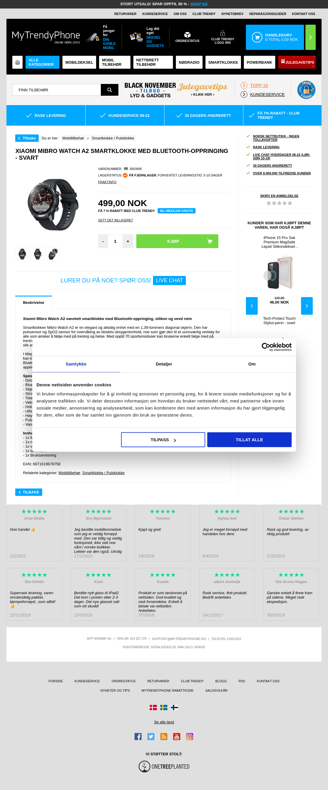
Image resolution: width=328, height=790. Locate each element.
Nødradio (189, 62)
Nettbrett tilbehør (147, 62)
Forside (55, 681)
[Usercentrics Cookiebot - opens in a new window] (266, 347)
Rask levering (262, 147)
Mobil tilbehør (111, 62)
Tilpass (163, 439)
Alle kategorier (41, 62)
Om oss (180, 14)
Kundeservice (155, 14)
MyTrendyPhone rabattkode (168, 690)
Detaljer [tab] (164, 363)
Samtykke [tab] (76, 363)
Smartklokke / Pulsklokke (103, 473)
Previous (252, 306)
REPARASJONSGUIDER (267, 14)
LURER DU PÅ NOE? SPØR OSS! (123, 280)
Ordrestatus (124, 681)
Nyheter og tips (115, 690)
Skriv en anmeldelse (279, 196)
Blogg (221, 681)
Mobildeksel (79, 62)
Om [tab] (252, 363)
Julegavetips (299, 62)
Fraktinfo (107, 182)
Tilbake (29, 138)
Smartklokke (223, 62)
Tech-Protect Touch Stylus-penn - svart (279, 320)
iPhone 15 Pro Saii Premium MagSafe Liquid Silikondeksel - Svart (279, 242)
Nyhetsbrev (232, 14)
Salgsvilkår (216, 690)
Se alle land (164, 722)
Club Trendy (204, 14)
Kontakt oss (303, 14)
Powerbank (259, 62)
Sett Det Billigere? (115, 220)
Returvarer (125, 14)
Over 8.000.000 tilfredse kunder (278, 173)
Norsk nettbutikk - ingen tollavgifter (272, 138)
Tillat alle (249, 439)
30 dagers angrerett (269, 166)
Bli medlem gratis (176, 211)
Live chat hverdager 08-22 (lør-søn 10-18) (278, 156)
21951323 (234, 639)
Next (307, 306)
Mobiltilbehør (69, 473)
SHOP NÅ (199, 4)
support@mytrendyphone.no (179, 639)
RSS (242, 681)
